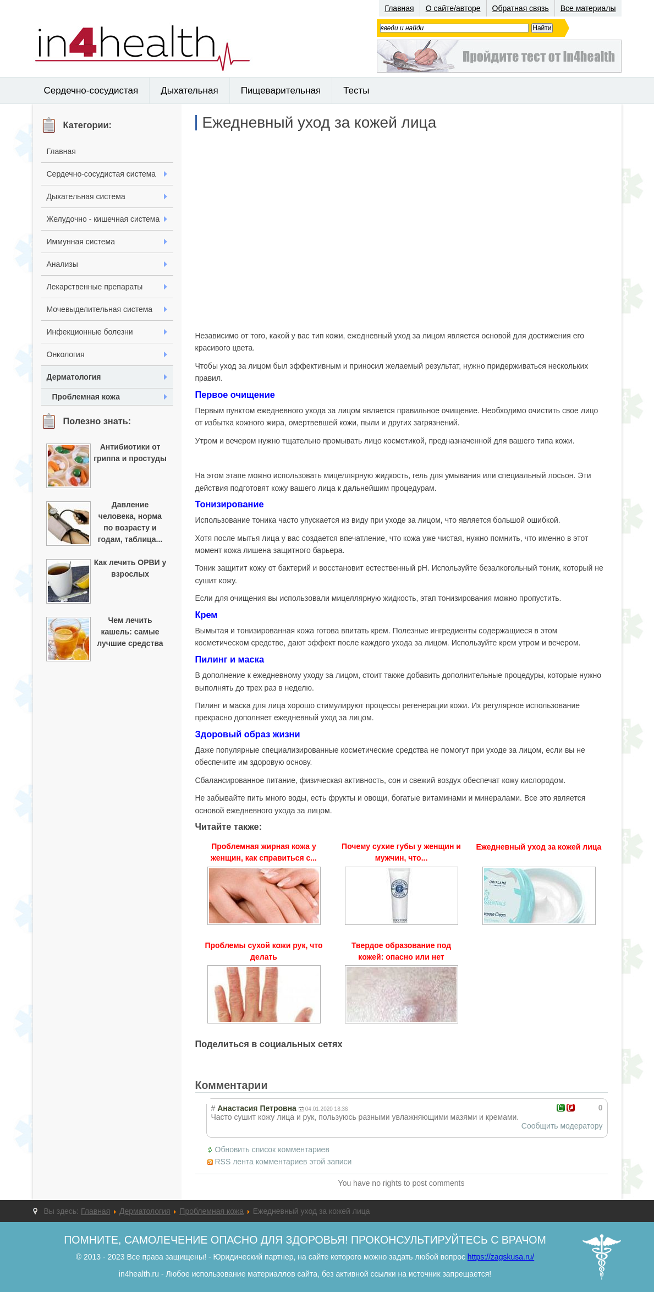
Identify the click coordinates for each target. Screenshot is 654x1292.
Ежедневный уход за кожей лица (319, 122)
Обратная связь (520, 8)
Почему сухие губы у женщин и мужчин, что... (401, 852)
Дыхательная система (86, 196)
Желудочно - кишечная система (103, 219)
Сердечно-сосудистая (91, 90)
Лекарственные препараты (95, 286)
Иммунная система (81, 241)
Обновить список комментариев (272, 1149)
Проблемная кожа (86, 396)
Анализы (62, 264)
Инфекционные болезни (90, 331)
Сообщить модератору (562, 1125)
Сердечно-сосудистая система (101, 173)
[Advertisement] (401, 230)
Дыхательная (189, 90)
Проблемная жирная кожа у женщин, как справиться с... (264, 852)
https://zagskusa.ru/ (501, 1256)
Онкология (66, 354)
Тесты (356, 90)
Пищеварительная (281, 90)
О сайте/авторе (453, 8)
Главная (399, 8)
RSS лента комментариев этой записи (283, 1161)
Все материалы (588, 8)
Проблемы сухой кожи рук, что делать (263, 951)
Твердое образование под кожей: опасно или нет (401, 951)
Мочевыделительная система (100, 309)
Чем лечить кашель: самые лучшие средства (130, 632)
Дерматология (74, 377)
